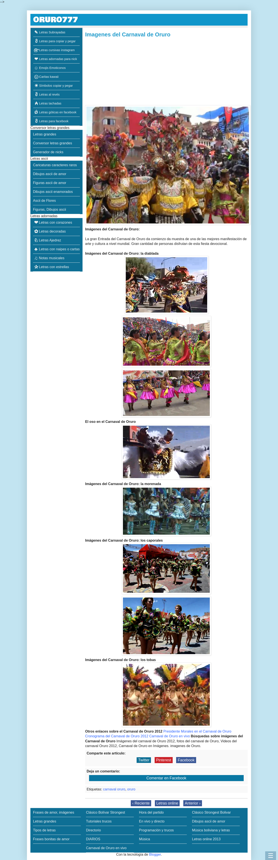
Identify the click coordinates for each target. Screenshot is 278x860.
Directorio (93, 830)
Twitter (143, 760)
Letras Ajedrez (47, 240)
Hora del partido (151, 812)
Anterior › (192, 803)
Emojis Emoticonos (49, 67)
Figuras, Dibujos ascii (49, 209)
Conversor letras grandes (52, 143)
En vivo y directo (151, 821)
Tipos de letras (44, 830)
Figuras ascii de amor (49, 183)
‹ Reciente (141, 803)
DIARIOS (93, 839)
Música (144, 839)
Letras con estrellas (51, 267)
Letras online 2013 (206, 839)
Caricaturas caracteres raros (55, 165)
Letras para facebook (50, 121)
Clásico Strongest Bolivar (211, 812)
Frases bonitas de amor (51, 839)
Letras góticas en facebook (54, 112)
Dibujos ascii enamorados (53, 192)
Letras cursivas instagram (54, 50)
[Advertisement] (166, 71)
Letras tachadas (47, 103)
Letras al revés (46, 94)
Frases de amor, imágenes (53, 812)
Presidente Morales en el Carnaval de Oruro (197, 731)
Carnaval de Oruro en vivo (169, 736)
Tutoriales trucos (99, 821)
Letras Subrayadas (49, 32)
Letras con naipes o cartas (56, 249)
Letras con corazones (52, 222)
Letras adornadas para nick (55, 59)
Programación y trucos (156, 830)
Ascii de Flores (44, 200)
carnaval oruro (114, 789)
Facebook (186, 760)
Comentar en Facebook (166, 778)
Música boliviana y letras (211, 830)
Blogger (155, 854)
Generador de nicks (48, 152)
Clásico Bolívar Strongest (105, 812)
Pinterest (163, 760)
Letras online (167, 803)
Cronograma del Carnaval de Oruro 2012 (116, 736)
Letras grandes (44, 134)
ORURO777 (55, 19)
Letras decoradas (49, 231)
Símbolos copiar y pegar (53, 85)
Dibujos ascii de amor (49, 174)
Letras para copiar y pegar (54, 41)
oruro (131, 789)
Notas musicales (48, 258)
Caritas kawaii (46, 76)
